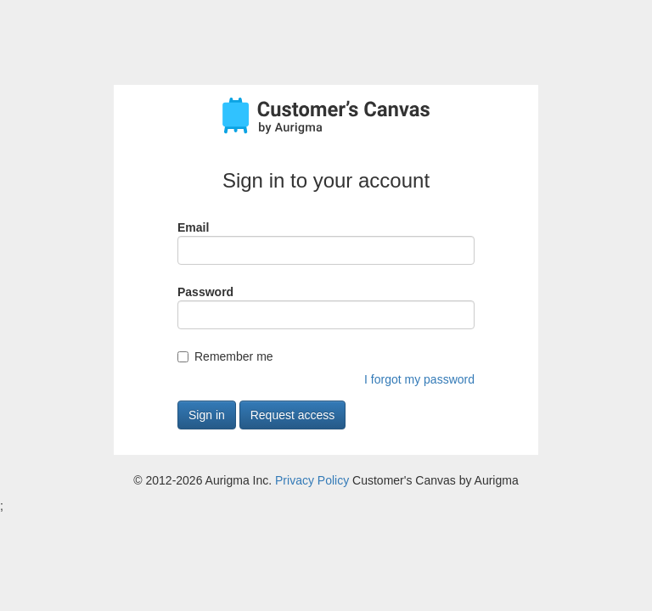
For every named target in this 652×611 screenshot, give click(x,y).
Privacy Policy (312, 480)
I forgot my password (419, 379)
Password (205, 292)
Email (193, 227)
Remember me (233, 356)
